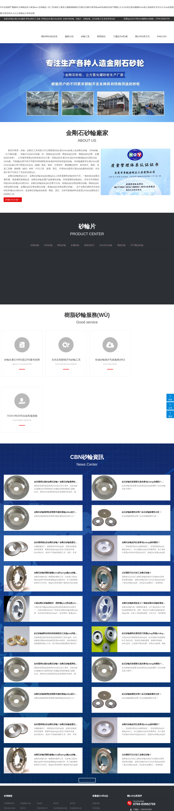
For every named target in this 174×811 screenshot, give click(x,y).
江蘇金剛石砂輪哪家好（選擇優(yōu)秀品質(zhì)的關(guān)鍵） (62, 549)
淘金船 (39, 749)
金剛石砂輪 (24, 27)
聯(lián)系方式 (142, 36)
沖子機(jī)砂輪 (98, 783)
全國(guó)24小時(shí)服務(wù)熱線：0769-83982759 (146, 19)
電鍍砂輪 (96, 778)
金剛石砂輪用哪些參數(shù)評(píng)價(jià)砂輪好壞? (57, 519)
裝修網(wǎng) (25, 749)
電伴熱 (72, 749)
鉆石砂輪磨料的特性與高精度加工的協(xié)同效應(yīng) (58, 579)
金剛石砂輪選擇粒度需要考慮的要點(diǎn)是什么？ (56, 458)
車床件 (56, 749)
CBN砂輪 (96, 754)
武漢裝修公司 (42, 754)
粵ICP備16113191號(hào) (87, 788)
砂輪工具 (85, 36)
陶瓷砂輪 (96, 759)
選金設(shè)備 (9, 754)
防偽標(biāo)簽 (76, 754)
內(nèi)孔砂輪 (97, 774)
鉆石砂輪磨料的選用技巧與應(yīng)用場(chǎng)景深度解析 (148, 579)
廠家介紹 (69, 36)
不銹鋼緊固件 (9, 749)
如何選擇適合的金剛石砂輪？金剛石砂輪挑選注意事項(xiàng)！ (62, 488)
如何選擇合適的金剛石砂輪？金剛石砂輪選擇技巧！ (56, 428)
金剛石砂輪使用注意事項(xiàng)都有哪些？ (141, 488)
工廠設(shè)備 (120, 36)
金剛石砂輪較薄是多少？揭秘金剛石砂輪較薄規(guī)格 (145, 549)
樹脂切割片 (96, 769)
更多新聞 (87, 726)
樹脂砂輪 (96, 749)
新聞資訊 (101, 36)
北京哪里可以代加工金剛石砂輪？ (136, 519)
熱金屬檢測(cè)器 (60, 754)
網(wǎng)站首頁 (49, 36)
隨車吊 (23, 754)
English (161, 36)
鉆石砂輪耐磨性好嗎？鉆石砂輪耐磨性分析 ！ (142, 458)
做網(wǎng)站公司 (109, 788)
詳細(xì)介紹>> (13, 199)
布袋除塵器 (8, 759)
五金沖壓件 (24, 759)
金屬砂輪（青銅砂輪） (101, 764)
